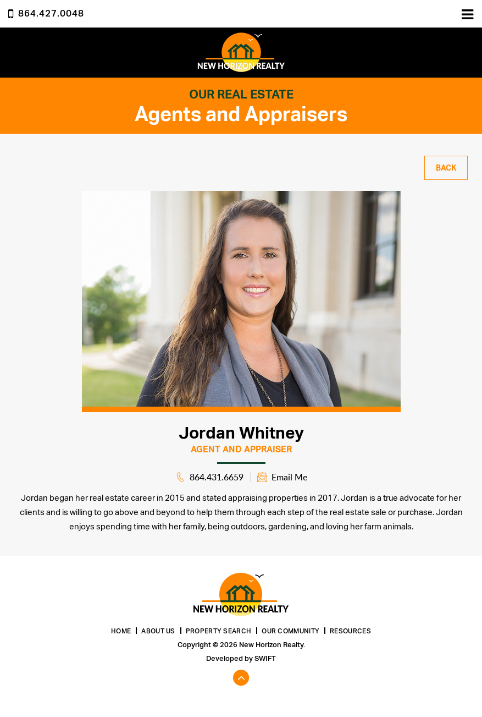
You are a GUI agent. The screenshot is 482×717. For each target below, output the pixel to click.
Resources (350, 631)
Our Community (290, 631)
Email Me (289, 477)
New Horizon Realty (241, 52)
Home (121, 631)
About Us (158, 631)
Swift (265, 658)
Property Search (219, 631)
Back (446, 167)
